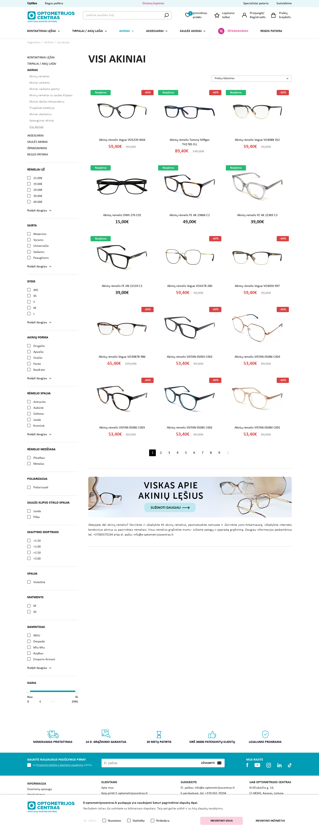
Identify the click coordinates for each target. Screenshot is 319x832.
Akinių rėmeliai (39, 76)
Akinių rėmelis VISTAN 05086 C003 (257, 357)
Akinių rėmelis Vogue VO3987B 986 (122, 357)
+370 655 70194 (215, 793)
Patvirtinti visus (222, 820)
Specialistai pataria (256, 3)
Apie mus (107, 787)
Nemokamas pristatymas (52, 736)
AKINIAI (124, 31)
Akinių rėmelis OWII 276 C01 (122, 215)
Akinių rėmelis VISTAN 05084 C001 (257, 427)
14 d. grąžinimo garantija (106, 736)
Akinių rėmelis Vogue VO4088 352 (257, 140)
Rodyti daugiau (37, 210)
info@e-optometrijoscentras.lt (215, 787)
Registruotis (257, 17)
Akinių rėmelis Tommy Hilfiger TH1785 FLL (190, 142)
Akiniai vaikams (39, 82)
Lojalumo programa (265, 736)
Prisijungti (256, 13)
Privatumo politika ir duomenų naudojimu (59, 765)
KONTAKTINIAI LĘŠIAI (41, 31)
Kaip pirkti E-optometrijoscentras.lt (124, 793)
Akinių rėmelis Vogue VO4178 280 (189, 286)
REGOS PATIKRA (271, 31)
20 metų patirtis (159, 736)
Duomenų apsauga (39, 789)
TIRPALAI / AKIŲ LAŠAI (87, 31)
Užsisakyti (208, 762)
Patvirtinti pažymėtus (270, 820)
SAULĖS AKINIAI (191, 31)
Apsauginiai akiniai (41, 120)
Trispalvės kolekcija (42, 108)
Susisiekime (284, 3)
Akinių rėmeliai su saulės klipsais (50, 95)
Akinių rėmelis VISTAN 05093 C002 (189, 357)
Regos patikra (54, 3)
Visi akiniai (63, 42)
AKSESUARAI (155, 31)
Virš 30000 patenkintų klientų (212, 736)
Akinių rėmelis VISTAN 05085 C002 (189, 427)
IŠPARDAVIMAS (237, 31)
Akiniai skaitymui (40, 114)
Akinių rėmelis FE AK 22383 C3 (257, 215)
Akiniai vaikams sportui (44, 89)
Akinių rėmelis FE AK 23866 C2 (189, 215)
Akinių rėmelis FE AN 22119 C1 (122, 286)
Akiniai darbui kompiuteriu (46, 101)
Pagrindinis (34, 42)
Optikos (32, 3)
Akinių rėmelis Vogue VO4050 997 (257, 286)
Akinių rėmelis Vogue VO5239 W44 (122, 140)
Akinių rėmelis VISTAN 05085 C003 (122, 427)
